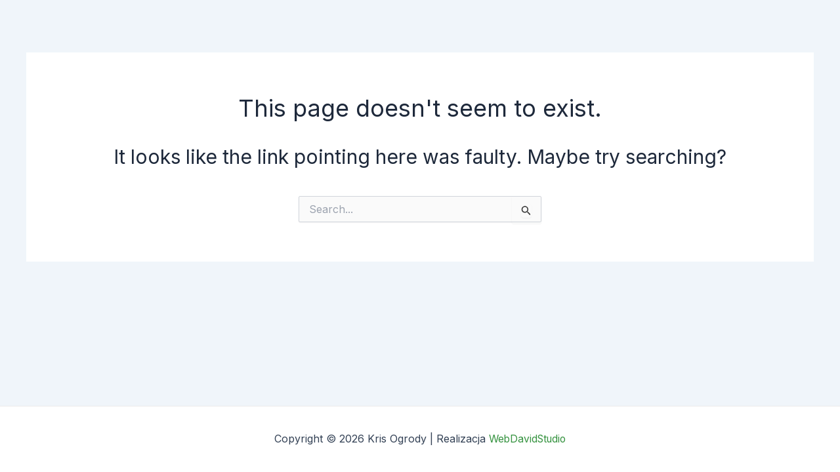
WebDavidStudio (527, 439)
